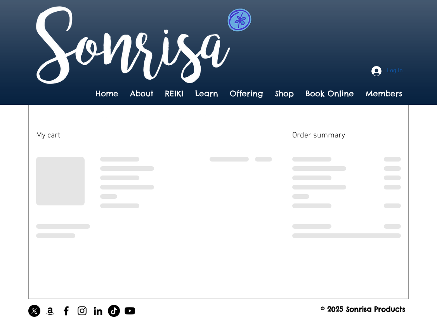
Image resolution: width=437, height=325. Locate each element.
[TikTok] (114, 311)
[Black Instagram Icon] (82, 311)
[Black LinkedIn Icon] (98, 311)
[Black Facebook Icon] (66, 311)
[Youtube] (130, 311)
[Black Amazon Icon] (50, 311)
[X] (34, 311)
